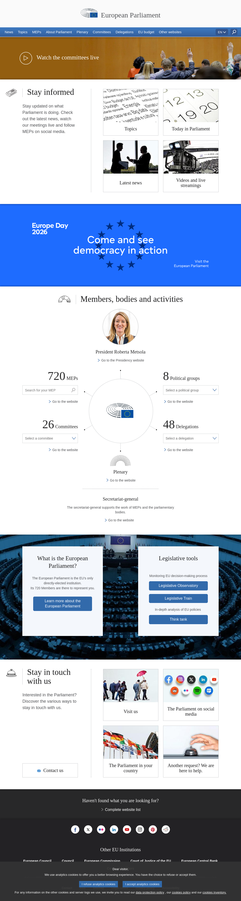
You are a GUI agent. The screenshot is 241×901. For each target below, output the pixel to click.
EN (220, 32)
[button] (9, 32)
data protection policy (150, 892)
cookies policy (181, 892)
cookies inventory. (214, 892)
